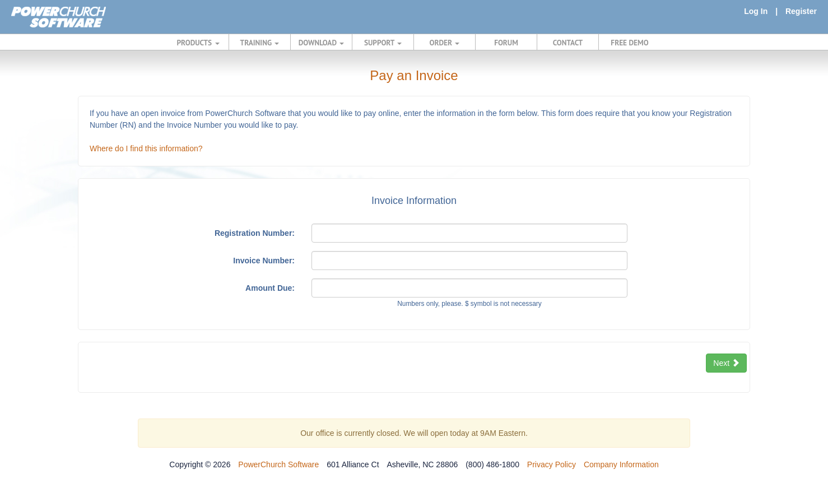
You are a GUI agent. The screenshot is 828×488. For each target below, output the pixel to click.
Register (801, 11)
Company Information (621, 464)
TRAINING (260, 43)
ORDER (445, 43)
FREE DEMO (629, 43)
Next (726, 363)
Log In (755, 11)
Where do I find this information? (146, 148)
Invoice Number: (264, 260)
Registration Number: (255, 233)
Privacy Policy (551, 464)
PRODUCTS (198, 43)
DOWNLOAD (321, 43)
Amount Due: (270, 287)
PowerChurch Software (278, 464)
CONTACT (568, 43)
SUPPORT (383, 43)
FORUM (506, 43)
